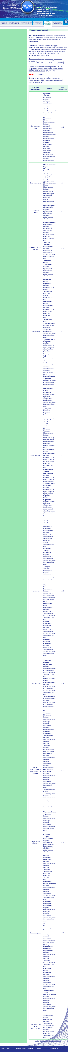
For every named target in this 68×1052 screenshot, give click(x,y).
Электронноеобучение (38, 22)
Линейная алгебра (35, 212)
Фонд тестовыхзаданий (47, 23)
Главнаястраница (4, 22)
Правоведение (35, 455)
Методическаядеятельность (14, 22)
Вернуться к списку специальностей (48, 1041)
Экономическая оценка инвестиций (35, 1026)
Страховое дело (35, 683)
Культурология (35, 183)
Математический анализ (35, 248)
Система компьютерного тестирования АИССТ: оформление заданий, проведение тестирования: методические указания (46, 69)
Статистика (35, 591)
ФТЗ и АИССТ (39, 74)
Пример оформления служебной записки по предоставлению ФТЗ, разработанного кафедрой (46, 79)
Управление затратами (35, 843)
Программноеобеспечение (57, 22)
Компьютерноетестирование (26, 22)
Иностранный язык (35, 127)
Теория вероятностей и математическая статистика (35, 770)
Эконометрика (35, 933)
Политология (35, 331)
